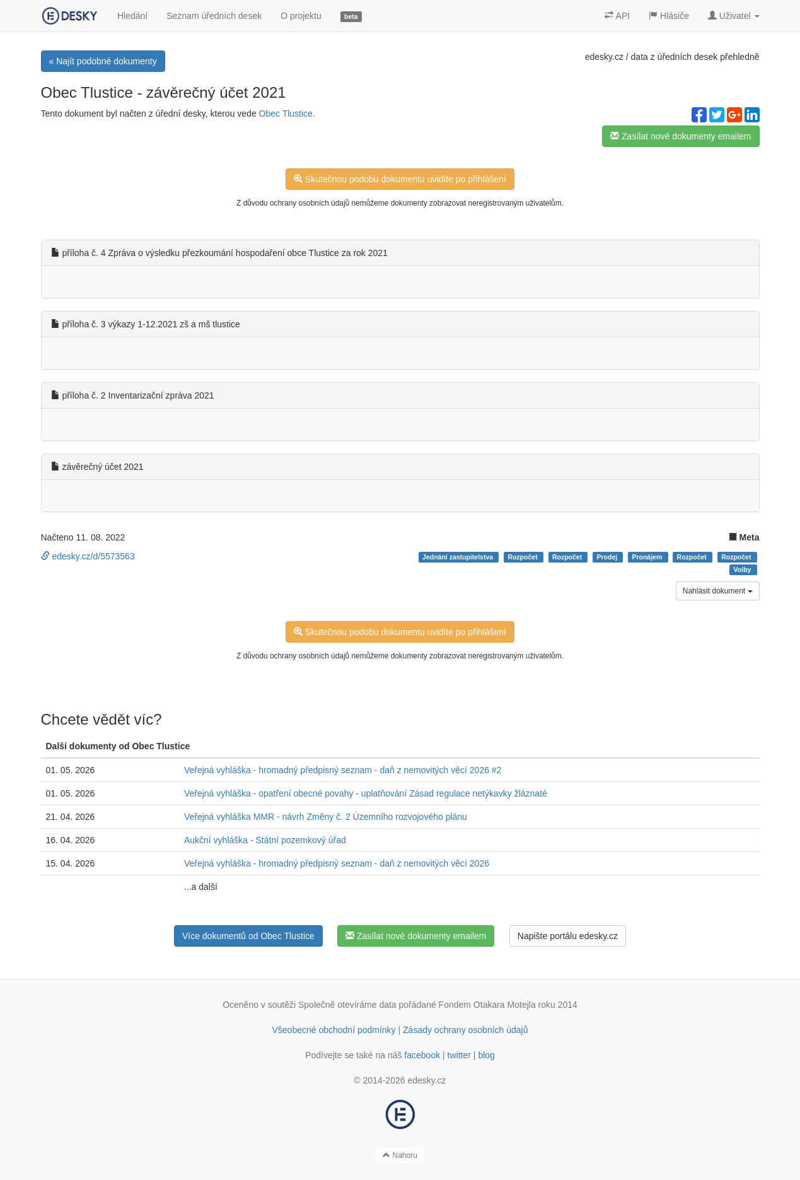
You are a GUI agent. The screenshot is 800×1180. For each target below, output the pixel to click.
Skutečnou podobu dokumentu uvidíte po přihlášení (400, 179)
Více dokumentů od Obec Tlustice (248, 936)
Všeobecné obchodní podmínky (333, 1030)
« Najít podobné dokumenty (103, 61)
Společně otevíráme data (347, 1005)
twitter (459, 1055)
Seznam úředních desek (214, 16)
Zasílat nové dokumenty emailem (680, 136)
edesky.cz (604, 57)
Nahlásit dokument (718, 591)
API (617, 16)
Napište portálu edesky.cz (568, 936)
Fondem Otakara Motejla (487, 1005)
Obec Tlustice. (287, 113)
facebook (422, 1055)
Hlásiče (669, 16)
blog (486, 1055)
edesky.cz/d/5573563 (88, 556)
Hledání (132, 16)
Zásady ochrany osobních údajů (465, 1030)
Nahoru (400, 1155)
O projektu (301, 16)
